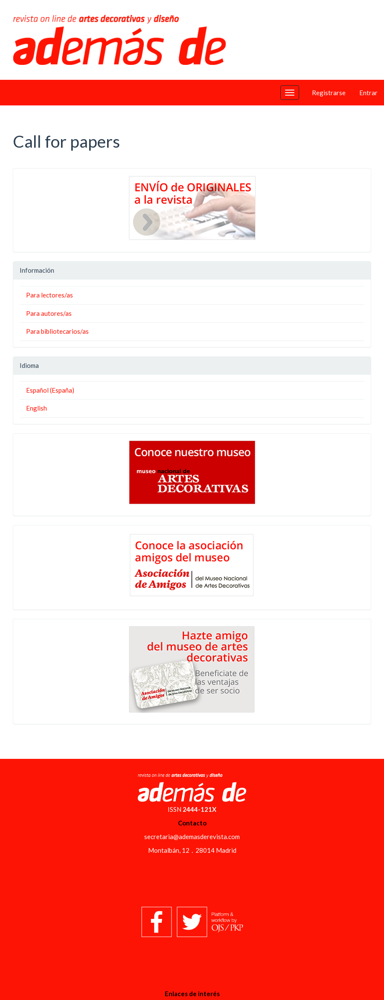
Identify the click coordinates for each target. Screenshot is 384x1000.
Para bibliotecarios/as (57, 331)
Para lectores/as (49, 295)
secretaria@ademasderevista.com (192, 836)
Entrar (368, 92)
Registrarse (329, 92)
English (36, 408)
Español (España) (50, 390)
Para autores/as (49, 313)
